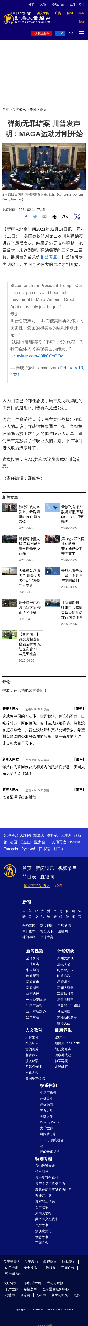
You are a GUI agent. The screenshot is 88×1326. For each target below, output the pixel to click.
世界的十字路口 (68, 1005)
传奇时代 (41, 1172)
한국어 (59, 849)
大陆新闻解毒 (67, 1017)
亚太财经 (32, 1017)
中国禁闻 (32, 970)
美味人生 (46, 1116)
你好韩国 (46, 1104)
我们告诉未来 (45, 1166)
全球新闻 (32, 958)
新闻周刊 (32, 987)
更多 (76, 1295)
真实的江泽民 (45, 1201)
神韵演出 (28, 937)
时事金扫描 (65, 970)
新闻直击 (32, 982)
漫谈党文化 (43, 1231)
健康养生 (63, 1030)
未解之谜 (31, 1037)
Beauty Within (50, 1122)
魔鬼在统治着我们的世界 (53, 1189)
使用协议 (11, 1268)
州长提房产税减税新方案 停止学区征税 (30, 607)
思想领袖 (63, 982)
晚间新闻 (32, 976)
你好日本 (46, 1098)
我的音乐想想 (50, 1152)
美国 (33, 109)
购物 (58, 885)
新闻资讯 (19, 109)
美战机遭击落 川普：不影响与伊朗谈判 (71, 575)
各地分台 (58, 4)
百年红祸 (41, 1207)
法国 (13, 842)
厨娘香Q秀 (48, 1134)
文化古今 (31, 1073)
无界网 (41, 1295)
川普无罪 (48, 257)
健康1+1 (61, 1037)
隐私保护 (68, 1262)
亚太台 (39, 842)
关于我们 (31, 1262)
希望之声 (30, 1289)
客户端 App (13, 1273)
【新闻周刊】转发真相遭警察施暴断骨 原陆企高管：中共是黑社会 (30, 644)
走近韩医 (61, 1067)
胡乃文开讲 (63, 1049)
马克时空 (63, 1011)
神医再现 (61, 1061)
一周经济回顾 (36, 999)
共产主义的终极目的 (50, 1183)
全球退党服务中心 (55, 1289)
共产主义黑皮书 (46, 1219)
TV (61, 33)
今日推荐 (28, 931)
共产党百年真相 (46, 1178)
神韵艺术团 (33, 1283)
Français (11, 849)
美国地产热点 (35, 1078)
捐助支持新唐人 (37, 885)
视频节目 (67, 868)
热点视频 (46, 925)
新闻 (26, 902)
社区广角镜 (34, 1005)
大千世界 (46, 1128)
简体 (81, 4)
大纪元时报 (55, 1283)
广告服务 (49, 1268)
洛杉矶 (52, 835)
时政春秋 (63, 976)
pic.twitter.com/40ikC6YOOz (36, 356)
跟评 (79, 709)
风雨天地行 (43, 1213)
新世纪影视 (59, 1295)
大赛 (43, 4)
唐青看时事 (65, 999)
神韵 (31, 4)
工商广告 (41, 1243)
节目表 (29, 876)
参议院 (38, 236)
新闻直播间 (42, 33)
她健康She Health (68, 1043)
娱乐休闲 (48, 1085)
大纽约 (25, 835)
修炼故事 (41, 1237)
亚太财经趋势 (36, 1011)
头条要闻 (28, 925)
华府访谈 (32, 994)
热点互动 (63, 964)
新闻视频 (34, 951)
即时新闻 (64, 925)
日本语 (44, 849)
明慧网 (10, 1295)
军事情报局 (65, 994)
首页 (5, 109)
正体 (73, 4)
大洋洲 (66, 835)
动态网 (25, 1295)
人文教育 (33, 1030)
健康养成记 (63, 1055)
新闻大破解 (65, 987)
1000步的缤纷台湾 (52, 1143)
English (74, 842)
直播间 (47, 876)
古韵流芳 (31, 1049)
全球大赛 (46, 937)
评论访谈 (65, 951)
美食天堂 (46, 1110)
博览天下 (46, 931)
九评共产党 (43, 1195)
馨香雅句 (31, 1055)
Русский (28, 849)
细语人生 (63, 1023)
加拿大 (38, 835)
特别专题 (43, 1158)
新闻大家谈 (65, 958)
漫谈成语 (31, 1061)
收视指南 (50, 1262)
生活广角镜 (48, 1093)
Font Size (65, 216)
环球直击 (32, 964)
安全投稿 (30, 1268)
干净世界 (11, 1289)
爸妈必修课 (33, 1067)
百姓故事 (41, 1225)
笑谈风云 (31, 1043)
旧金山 (25, 842)
